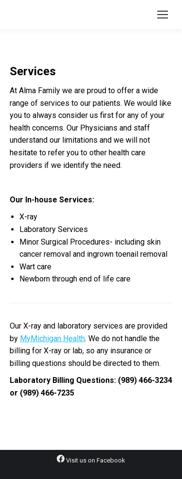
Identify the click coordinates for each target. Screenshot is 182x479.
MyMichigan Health (52, 338)
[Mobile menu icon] (162, 14)
